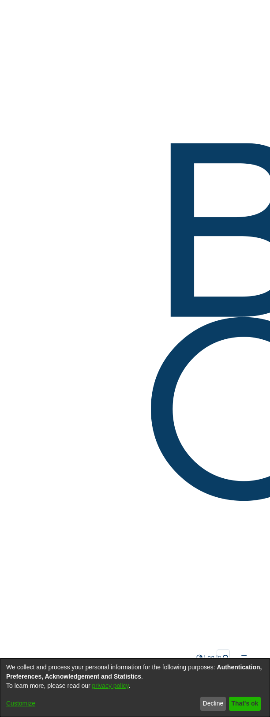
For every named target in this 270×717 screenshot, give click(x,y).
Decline (213, 703)
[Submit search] (226, 657)
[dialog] (135, 687)
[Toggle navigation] (243, 657)
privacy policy (110, 685)
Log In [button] (213, 657)
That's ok (245, 703)
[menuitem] (199, 657)
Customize (20, 703)
